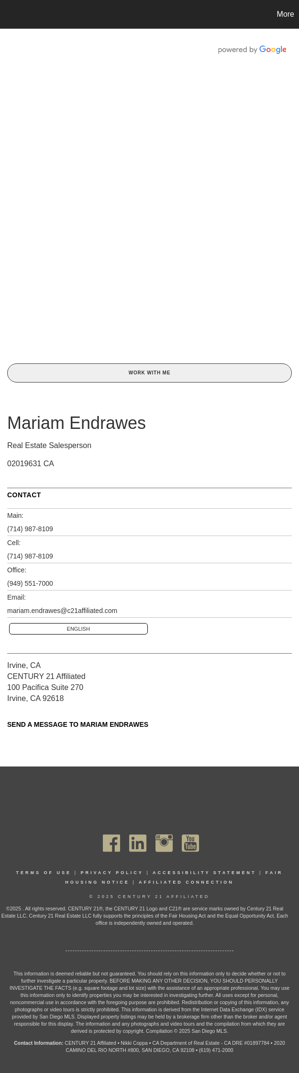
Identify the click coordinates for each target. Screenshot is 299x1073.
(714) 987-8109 (30, 529)
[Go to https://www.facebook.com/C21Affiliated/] (111, 843)
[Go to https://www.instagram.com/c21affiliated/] (164, 843)
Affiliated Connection (186, 882)
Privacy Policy (111, 872)
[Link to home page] (12, 14)
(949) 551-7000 (30, 583)
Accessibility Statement (204, 872)
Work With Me (149, 372)
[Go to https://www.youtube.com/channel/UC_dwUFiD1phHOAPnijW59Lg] (190, 843)
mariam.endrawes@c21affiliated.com (62, 610)
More (285, 14)
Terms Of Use (44, 872)
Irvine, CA (24, 665)
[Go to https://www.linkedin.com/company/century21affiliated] (138, 843)
